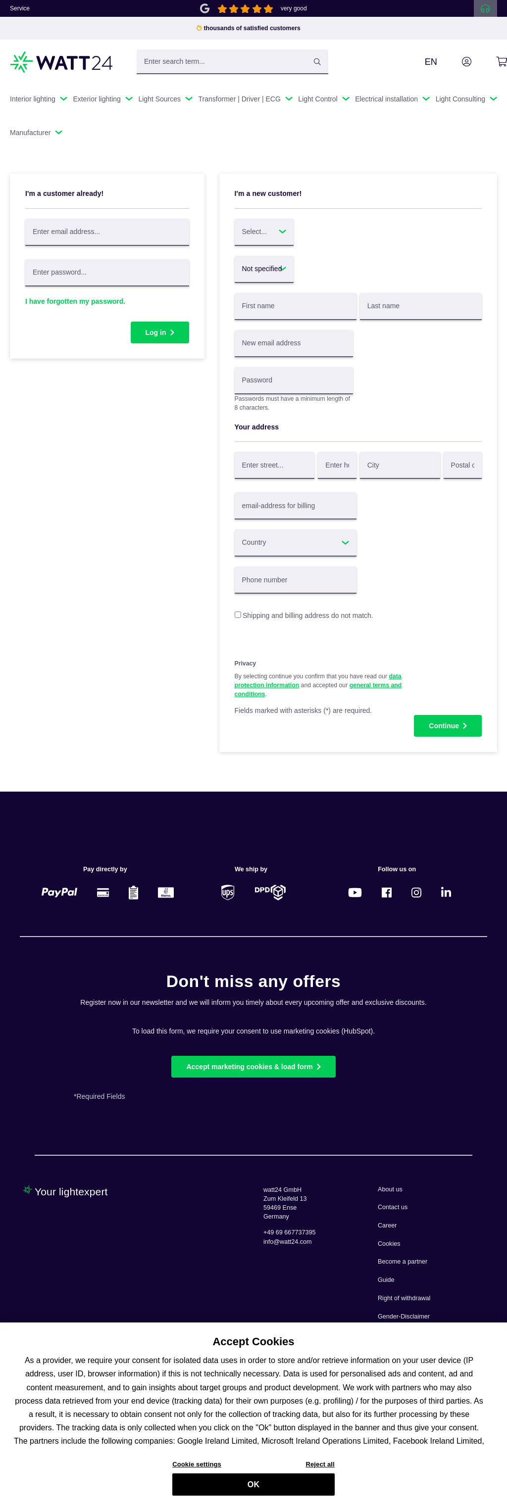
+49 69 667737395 (289, 1232)
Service (20, 8)
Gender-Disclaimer (404, 1316)
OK (253, 1489)
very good (294, 8)
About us (390, 1189)
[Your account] (455, 62)
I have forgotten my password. (75, 301)
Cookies (389, 1243)
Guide (386, 1279)
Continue (444, 726)
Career (387, 1225)
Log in (156, 332)
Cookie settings (196, 1468)
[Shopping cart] (490, 62)
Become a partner (402, 1261)
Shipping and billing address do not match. (308, 615)
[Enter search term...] (232, 61)
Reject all (319, 1468)
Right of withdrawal (404, 1298)
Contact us (392, 1207)
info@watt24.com (287, 1241)
